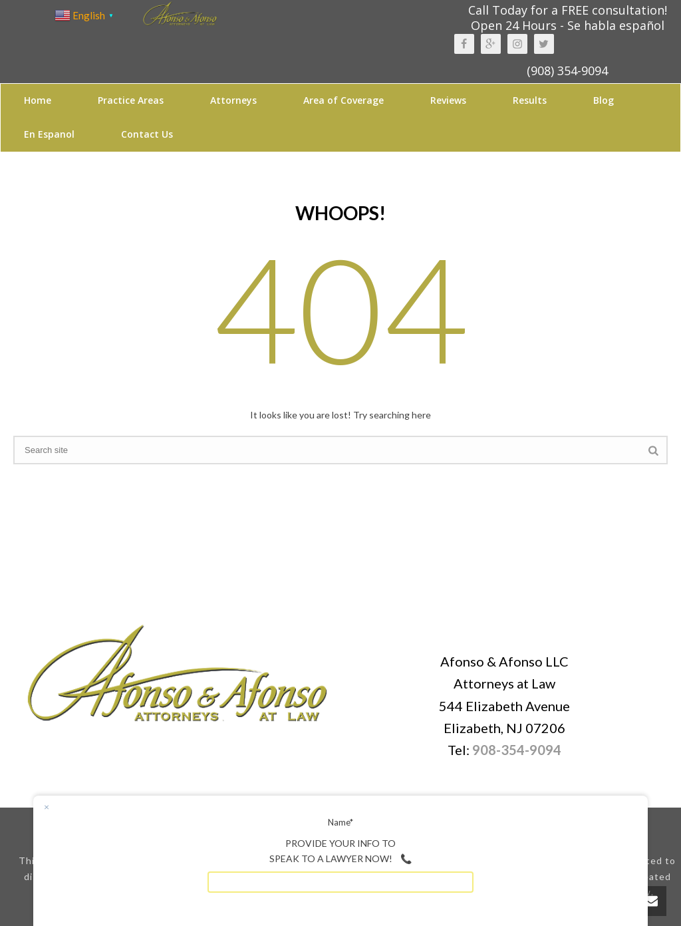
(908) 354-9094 (567, 70)
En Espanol (49, 134)
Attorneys (233, 100)
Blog (603, 100)
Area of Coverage (343, 100)
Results (530, 100)
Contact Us (147, 134)
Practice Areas (131, 100)
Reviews (448, 100)
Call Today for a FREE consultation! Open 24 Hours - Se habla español (567, 17)
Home (37, 100)
